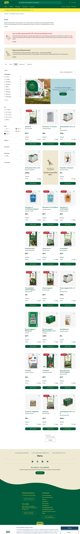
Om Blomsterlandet (46, 495)
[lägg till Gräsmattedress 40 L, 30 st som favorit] (74, 111)
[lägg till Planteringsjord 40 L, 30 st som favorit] (74, 272)
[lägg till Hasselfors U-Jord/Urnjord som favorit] (74, 191)
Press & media (45, 503)
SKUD (43, 513)
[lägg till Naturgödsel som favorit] (74, 233)
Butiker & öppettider (29, 512)
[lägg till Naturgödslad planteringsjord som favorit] (39, 272)
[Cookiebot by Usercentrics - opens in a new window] (8, 532)
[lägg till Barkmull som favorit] (39, 111)
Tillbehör (6, 13)
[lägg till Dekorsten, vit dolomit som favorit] (56, 111)
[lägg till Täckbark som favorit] (56, 396)
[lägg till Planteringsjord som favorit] (56, 272)
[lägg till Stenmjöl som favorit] (39, 355)
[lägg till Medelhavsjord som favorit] (39, 233)
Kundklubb (68, 6)
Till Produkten (35, 144)
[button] (12, 140)
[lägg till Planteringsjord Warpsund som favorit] (39, 313)
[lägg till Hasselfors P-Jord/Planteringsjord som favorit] (39, 191)
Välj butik (73, 6)
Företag (63, 6)
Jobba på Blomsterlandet (48, 509)
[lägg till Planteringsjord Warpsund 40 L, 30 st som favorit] (56, 313)
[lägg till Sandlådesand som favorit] (74, 313)
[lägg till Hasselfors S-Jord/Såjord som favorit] (56, 191)
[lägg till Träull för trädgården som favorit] (39, 396)
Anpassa (69, 523)
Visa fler (6, 99)
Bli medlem (40, 472)
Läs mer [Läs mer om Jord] (6, 26)
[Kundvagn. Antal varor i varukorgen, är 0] (74, 2)
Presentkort (45, 501)
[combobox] (41, 2)
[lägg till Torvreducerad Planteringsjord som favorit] (74, 355)
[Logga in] (72, 2)
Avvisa (69, 527)
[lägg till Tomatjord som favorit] (56, 355)
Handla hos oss (45, 505)
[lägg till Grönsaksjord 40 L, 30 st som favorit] (39, 152)
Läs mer (14, 41)
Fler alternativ (19, 531)
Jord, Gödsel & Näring (14, 13)
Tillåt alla (70, 519)
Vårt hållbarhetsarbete (47, 507)
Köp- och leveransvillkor (47, 497)
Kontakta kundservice (29, 498)
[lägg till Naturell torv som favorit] (56, 233)
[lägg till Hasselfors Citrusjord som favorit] (74, 152)
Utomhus (22, 13)
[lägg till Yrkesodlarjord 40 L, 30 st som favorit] (74, 396)
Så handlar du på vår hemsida (48, 511)
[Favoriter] (70, 2)
